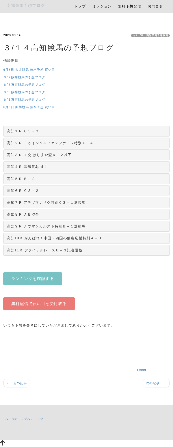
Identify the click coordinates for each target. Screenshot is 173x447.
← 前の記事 (17, 383)
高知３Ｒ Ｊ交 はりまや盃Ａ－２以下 (39, 155)
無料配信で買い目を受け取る (39, 304)
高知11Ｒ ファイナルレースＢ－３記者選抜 (45, 250)
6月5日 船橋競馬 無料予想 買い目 (29, 107)
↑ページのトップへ (16, 419)
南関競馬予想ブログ (26, 5)
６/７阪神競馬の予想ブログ (24, 77)
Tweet (141, 370)
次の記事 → (156, 383)
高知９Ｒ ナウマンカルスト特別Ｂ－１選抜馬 (46, 226)
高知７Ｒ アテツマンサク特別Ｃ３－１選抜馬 (46, 202)
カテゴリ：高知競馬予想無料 (150, 35)
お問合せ (155, 6)
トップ (80, 6)
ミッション (102, 6)
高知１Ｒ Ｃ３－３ (23, 131)
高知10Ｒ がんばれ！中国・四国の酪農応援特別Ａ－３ (54, 238)
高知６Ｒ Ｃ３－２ (23, 191)
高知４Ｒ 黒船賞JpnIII (26, 167)
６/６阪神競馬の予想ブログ (24, 92)
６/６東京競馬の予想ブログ (24, 99)
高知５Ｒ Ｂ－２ (21, 179)
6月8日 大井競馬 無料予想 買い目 (29, 69)
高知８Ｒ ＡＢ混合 (23, 214)
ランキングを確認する (32, 278)
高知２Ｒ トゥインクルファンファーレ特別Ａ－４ (50, 143)
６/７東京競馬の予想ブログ (24, 84)
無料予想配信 (129, 6)
